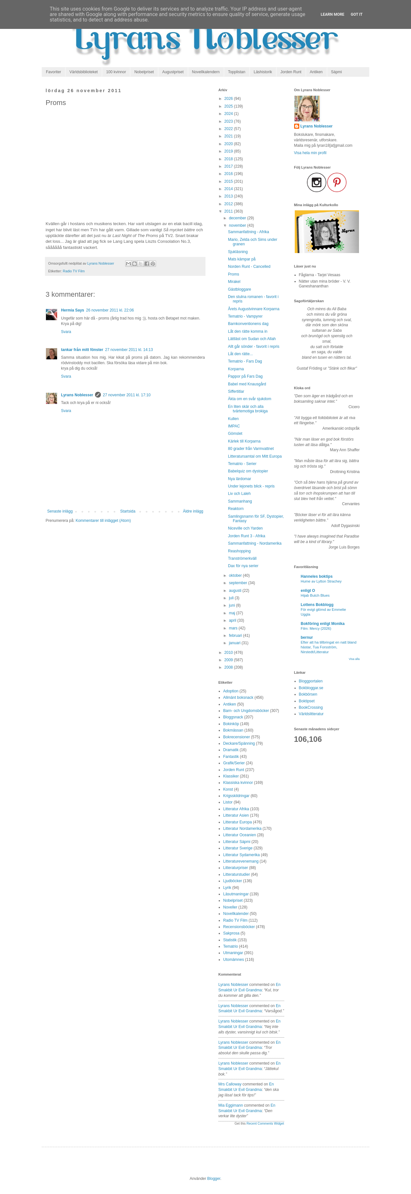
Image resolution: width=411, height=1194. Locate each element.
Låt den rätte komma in (247, 331)
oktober (236, 575)
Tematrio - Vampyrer (245, 316)
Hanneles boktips (317, 576)
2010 (229, 652)
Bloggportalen (311, 681)
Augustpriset (173, 72)
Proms (233, 274)
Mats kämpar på (242, 259)
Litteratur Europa (237, 822)
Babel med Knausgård (247, 384)
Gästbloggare (239, 289)
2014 (229, 189)
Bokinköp (231, 724)
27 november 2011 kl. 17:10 (127, 395)
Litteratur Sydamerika (241, 855)
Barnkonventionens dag (248, 323)
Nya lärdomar (239, 479)
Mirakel (234, 281)
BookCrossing (311, 707)
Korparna (236, 369)
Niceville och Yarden (245, 528)
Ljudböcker (232, 881)
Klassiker (231, 776)
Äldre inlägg (193, 511)
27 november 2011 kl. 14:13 (129, 349)
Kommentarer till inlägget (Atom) (103, 520)
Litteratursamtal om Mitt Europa (255, 456)
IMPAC (234, 426)
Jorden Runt (290, 72)
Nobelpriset (144, 72)
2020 (229, 144)
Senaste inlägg (60, 511)
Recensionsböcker (239, 927)
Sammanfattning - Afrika (248, 232)
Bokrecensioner (236, 737)
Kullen (233, 419)
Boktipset (307, 701)
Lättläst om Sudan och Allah (252, 339)
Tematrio (230, 946)
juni (232, 605)
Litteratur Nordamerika (242, 828)
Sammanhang (240, 501)
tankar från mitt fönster (82, 349)
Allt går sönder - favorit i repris (253, 346)
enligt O (308, 590)
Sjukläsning (238, 252)
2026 (229, 98)
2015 (229, 181)
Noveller (230, 907)
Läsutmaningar (236, 894)
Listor (227, 802)
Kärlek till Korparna (244, 441)
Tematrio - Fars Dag (245, 361)
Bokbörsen (308, 694)
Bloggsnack (233, 717)
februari (236, 635)
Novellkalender (236, 913)
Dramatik (231, 750)
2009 (229, 660)
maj (232, 613)
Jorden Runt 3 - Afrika (246, 536)
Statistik (230, 940)
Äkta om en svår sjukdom (249, 399)
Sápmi (336, 72)
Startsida (127, 511)
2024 (229, 113)
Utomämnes (233, 959)
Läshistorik (263, 72)
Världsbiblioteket (83, 72)
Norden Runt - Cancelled (249, 266)
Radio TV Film (74, 271)
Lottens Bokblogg (317, 604)
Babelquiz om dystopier (248, 471)
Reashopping (239, 551)
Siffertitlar (236, 391)
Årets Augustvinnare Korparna (253, 309)
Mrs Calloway (229, 1084)
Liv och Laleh (239, 493)
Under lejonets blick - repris (251, 486)
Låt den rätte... (240, 354)
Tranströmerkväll (242, 558)
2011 (229, 211)
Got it (357, 14)
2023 (229, 121)
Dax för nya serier (243, 566)
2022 (229, 129)
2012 (229, 204)
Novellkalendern (206, 72)
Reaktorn (236, 508)
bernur (307, 637)
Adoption (230, 691)
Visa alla (354, 659)
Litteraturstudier (236, 874)
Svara (66, 331)
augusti (235, 590)
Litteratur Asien (236, 815)
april (233, 620)
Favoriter (53, 72)
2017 (229, 166)
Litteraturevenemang (240, 861)
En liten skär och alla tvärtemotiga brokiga (248, 408)
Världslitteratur (311, 714)
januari (235, 643)
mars (234, 628)
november (238, 225)
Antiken (316, 72)
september (238, 583)
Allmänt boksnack (238, 697)
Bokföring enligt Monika (323, 623)
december (238, 218)
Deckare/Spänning (239, 743)
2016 (229, 173)
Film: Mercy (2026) (316, 628)
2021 (229, 136)
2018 (229, 159)
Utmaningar (233, 953)
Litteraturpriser (235, 867)
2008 (229, 667)
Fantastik (231, 756)
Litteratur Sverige (237, 848)
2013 (229, 196)
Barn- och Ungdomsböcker (246, 710)
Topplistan (236, 72)
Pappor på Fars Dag (245, 376)
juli (232, 598)
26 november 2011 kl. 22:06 (110, 310)
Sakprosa (231, 933)
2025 (229, 106)
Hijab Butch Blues (315, 595)
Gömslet (235, 433)
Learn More (333, 14)
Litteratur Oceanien (239, 835)
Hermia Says (72, 310)
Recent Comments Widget (265, 1123)
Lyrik (227, 887)
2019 (229, 151)
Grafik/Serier (234, 763)
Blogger (213, 1178)
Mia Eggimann (230, 1105)
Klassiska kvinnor (238, 782)
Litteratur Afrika (236, 809)
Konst (228, 789)
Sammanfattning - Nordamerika (255, 543)
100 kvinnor (116, 72)
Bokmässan (233, 730)
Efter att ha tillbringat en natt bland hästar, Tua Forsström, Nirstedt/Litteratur (329, 647)
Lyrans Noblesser (77, 395)
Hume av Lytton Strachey (321, 581)
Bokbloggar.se (311, 688)
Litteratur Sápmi (236, 841)
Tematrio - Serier (242, 463)
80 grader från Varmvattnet (251, 448)
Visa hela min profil (310, 153)
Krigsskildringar (236, 796)
